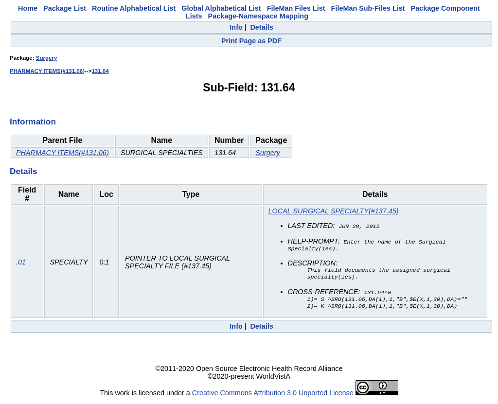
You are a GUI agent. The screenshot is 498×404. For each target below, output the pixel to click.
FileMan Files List (296, 8)
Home (27, 8)
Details (261, 27)
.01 (21, 263)
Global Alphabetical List (221, 8)
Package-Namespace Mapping (258, 16)
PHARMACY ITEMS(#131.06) (47, 71)
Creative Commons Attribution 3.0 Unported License (273, 396)
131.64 (99, 71)
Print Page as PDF (251, 41)
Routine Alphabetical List (134, 8)
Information (33, 121)
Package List (64, 8)
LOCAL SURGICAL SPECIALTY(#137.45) (333, 211)
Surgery (46, 58)
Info (236, 27)
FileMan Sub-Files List (368, 8)
